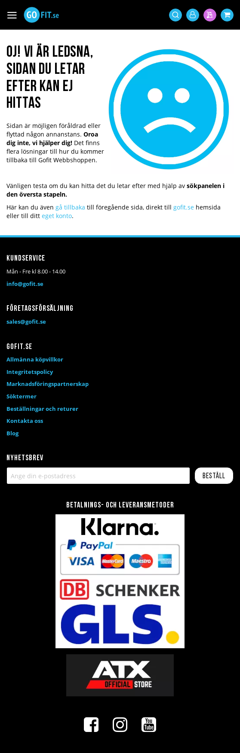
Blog (12, 433)
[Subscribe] (214, 475)
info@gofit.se (24, 284)
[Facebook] (91, 725)
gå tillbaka (70, 207)
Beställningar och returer (42, 409)
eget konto (57, 216)
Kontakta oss (24, 421)
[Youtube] (149, 725)
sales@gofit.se (26, 321)
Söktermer (21, 396)
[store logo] (41, 14)
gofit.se (183, 207)
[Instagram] (120, 725)
